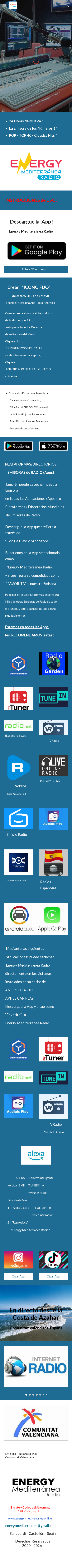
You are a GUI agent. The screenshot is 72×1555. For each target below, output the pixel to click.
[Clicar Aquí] (18, 1276)
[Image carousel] (36, 1371)
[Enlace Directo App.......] (36, 269)
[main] (36, 128)
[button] (4, 5)
